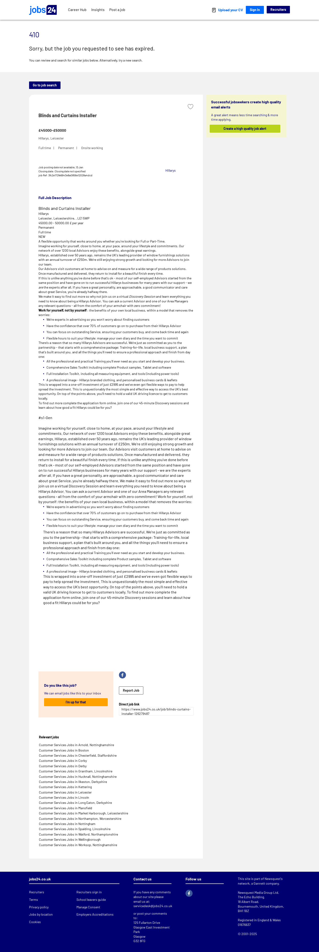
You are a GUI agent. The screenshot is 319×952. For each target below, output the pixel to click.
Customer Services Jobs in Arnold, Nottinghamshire (76, 745)
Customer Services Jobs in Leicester (65, 792)
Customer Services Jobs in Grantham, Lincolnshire (75, 771)
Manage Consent (88, 907)
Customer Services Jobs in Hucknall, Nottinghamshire (78, 777)
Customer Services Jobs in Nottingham (67, 824)
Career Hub (77, 9)
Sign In (255, 10)
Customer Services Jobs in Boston (64, 750)
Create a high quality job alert (245, 129)
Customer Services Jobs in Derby (63, 766)
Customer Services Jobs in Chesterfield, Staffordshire (78, 755)
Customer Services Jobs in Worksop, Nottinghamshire (78, 845)
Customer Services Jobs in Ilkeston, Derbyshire (73, 782)
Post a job (117, 9)
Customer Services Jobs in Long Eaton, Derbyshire (75, 803)
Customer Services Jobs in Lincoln (64, 797)
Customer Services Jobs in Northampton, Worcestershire (80, 819)
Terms (33, 900)
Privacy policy (39, 907)
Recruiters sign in (89, 892)
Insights (98, 9)
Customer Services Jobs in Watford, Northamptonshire (78, 834)
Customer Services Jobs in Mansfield (65, 808)
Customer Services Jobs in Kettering (65, 787)
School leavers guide (91, 900)
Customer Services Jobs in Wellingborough (70, 839)
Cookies (35, 922)
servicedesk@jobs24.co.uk (152, 906)
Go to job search (45, 85)
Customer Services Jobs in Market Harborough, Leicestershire (83, 813)
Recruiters (278, 10)
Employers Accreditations (95, 914)
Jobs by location (41, 914)
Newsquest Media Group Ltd (258, 892)
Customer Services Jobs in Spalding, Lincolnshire (74, 829)
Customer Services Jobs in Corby (63, 761)
